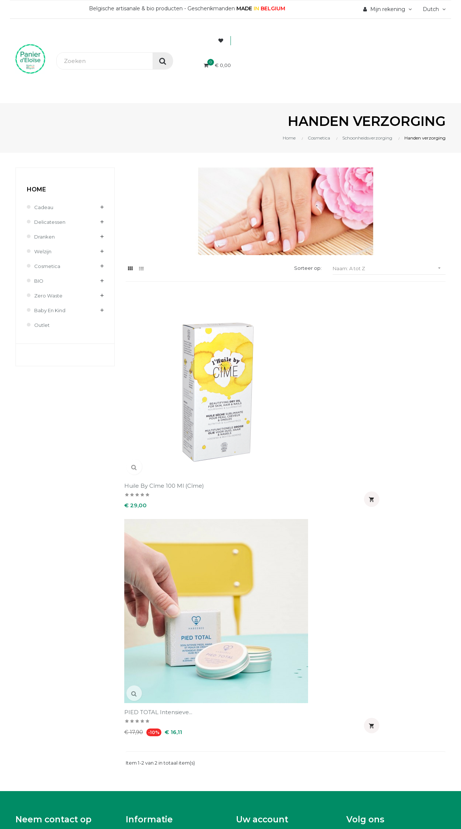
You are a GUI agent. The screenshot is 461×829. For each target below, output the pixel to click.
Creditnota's (252, 536)
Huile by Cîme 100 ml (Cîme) (155, 377)
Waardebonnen (257, 561)
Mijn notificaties (257, 574)
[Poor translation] (27, 735)
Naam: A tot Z (389, 268)
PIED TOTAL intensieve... (242, 373)
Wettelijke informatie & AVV (163, 561)
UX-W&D (116, 683)
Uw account (262, 489)
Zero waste (49, 295)
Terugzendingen (148, 549)
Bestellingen (253, 524)
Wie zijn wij (141, 511)
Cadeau (44, 207)
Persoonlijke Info (259, 511)
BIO (39, 281)
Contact (136, 574)
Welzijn (43, 251)
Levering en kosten (152, 536)
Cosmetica (48, 266)
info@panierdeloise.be (45, 533)
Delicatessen (50, 222)
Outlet (42, 325)
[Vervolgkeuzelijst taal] (433, 9)
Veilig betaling (145, 524)
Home (36, 189)
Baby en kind (51, 310)
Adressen (248, 549)
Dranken (45, 236)
